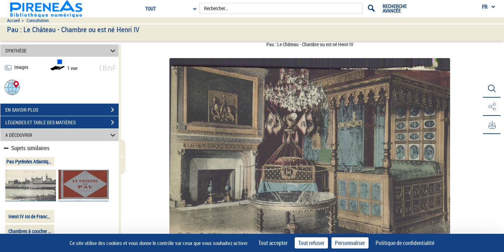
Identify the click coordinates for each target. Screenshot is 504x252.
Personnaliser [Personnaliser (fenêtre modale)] (350, 243)
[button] (12, 87)
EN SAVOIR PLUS (62, 110)
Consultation (38, 20)
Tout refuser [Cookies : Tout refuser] (311, 243)
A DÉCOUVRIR (61, 135)
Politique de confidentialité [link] (405, 243)
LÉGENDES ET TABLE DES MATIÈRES (62, 122)
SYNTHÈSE (61, 50)
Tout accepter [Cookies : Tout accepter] (273, 243)
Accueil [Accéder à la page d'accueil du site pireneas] (13, 20)
